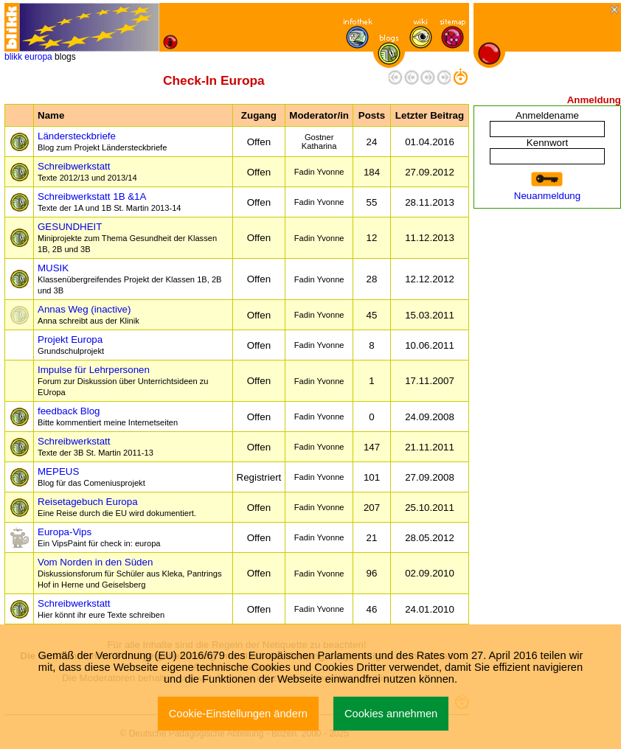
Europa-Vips (99, 537)
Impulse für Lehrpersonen (123, 380)
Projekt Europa (71, 344)
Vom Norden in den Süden (129, 573)
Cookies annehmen (390, 714)
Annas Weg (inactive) (88, 314)
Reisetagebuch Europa (117, 507)
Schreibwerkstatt (87, 171)
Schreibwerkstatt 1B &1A (109, 201)
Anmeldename (547, 115)
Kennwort (547, 142)
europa (38, 57)
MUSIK (130, 278)
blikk (13, 57)
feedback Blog (108, 416)
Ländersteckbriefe (102, 141)
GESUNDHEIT (127, 237)
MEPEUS (91, 476)
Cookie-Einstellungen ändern (238, 714)
